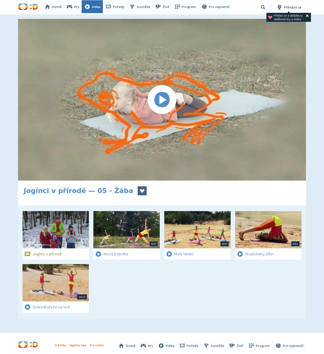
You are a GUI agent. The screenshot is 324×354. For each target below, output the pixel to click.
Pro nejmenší (215, 7)
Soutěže (140, 7)
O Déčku (61, 345)
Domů (54, 7)
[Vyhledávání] (263, 7)
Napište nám (78, 345)
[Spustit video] (162, 100)
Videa (93, 7)
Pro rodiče (97, 345)
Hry (74, 7)
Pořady (116, 7)
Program (186, 7)
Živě (163, 7)
